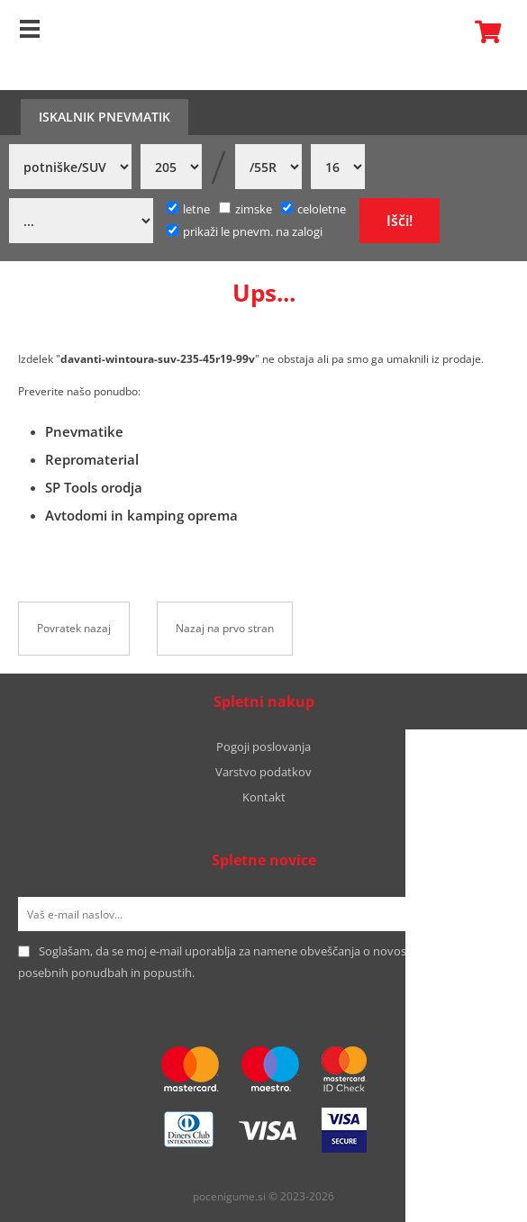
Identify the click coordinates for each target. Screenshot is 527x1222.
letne (188, 209)
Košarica (483, 31)
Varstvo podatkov (263, 772)
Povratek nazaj (74, 628)
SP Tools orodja (93, 487)
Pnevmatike (84, 431)
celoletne (313, 209)
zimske (245, 209)
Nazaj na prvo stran (225, 628)
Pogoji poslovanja (263, 746)
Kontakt (264, 797)
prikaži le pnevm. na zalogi (253, 231)
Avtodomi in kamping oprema (141, 515)
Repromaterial (92, 459)
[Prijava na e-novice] (486, 914)
